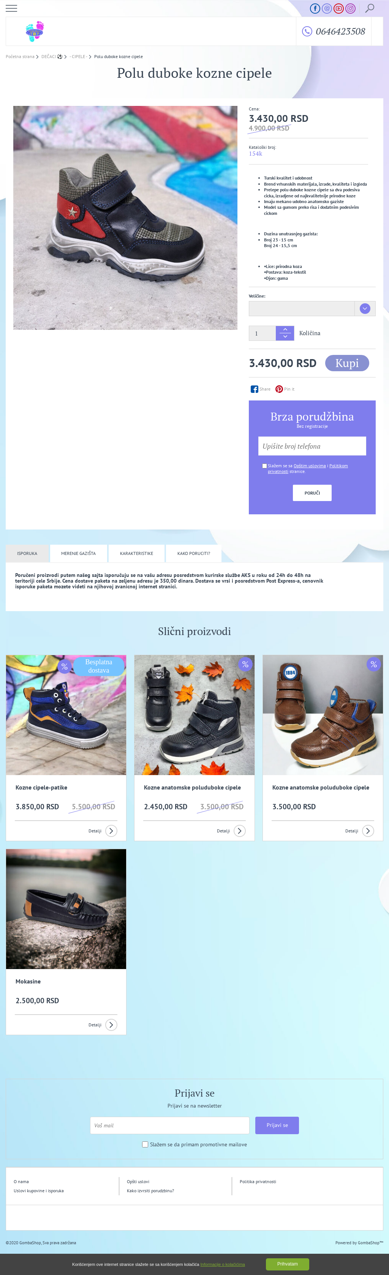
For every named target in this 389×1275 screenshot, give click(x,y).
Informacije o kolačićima (223, 1264)
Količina (310, 333)
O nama (21, 1181)
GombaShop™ (370, 1242)
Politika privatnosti (258, 1181)
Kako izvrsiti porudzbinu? (150, 1190)
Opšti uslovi (138, 1181)
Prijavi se (277, 1125)
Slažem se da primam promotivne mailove (198, 1144)
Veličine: (257, 296)
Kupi (347, 362)
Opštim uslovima (310, 465)
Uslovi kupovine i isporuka (39, 1190)
